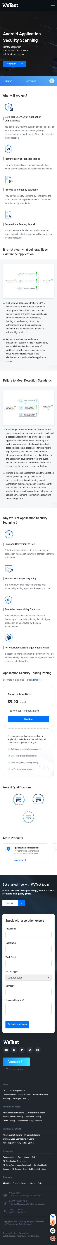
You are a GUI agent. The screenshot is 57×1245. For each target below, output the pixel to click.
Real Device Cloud (40, 1095)
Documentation (9, 1157)
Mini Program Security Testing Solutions (19, 1143)
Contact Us (17, 1062)
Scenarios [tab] (31, 81)
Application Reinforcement (26, 848)
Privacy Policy (24, 1233)
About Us (6, 1183)
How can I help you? (14, 1000)
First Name (10, 928)
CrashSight (16, 1099)
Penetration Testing (33, 1117)
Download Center (41, 1165)
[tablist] (28, 80)
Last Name (10, 943)
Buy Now (28, 719)
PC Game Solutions (32, 1135)
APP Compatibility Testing (13, 1113)
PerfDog (6, 1099)
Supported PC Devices (12, 1169)
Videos (26, 1157)
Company (9, 986)
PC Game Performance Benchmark (17, 1165)
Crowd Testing (9, 1121)
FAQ (33, 1157)
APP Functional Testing (35, 1113)
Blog (19, 1157)
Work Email (10, 957)
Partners (31, 1183)
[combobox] (28, 711)
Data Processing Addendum (14, 1236)
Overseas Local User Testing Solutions (18, 1139)
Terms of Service (10, 1233)
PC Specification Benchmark (14, 1161)
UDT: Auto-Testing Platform (14, 1091)
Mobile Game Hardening (13, 1117)
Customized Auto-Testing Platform (17, 1095)
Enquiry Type (11, 971)
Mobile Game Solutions (12, 1135)
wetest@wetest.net (16, 1069)
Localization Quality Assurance (29, 1121)
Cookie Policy (33, 1236)
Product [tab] (8, 81)
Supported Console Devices (34, 1169)
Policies (41, 1183)
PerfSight (27, 1099)
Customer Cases (19, 1183)
